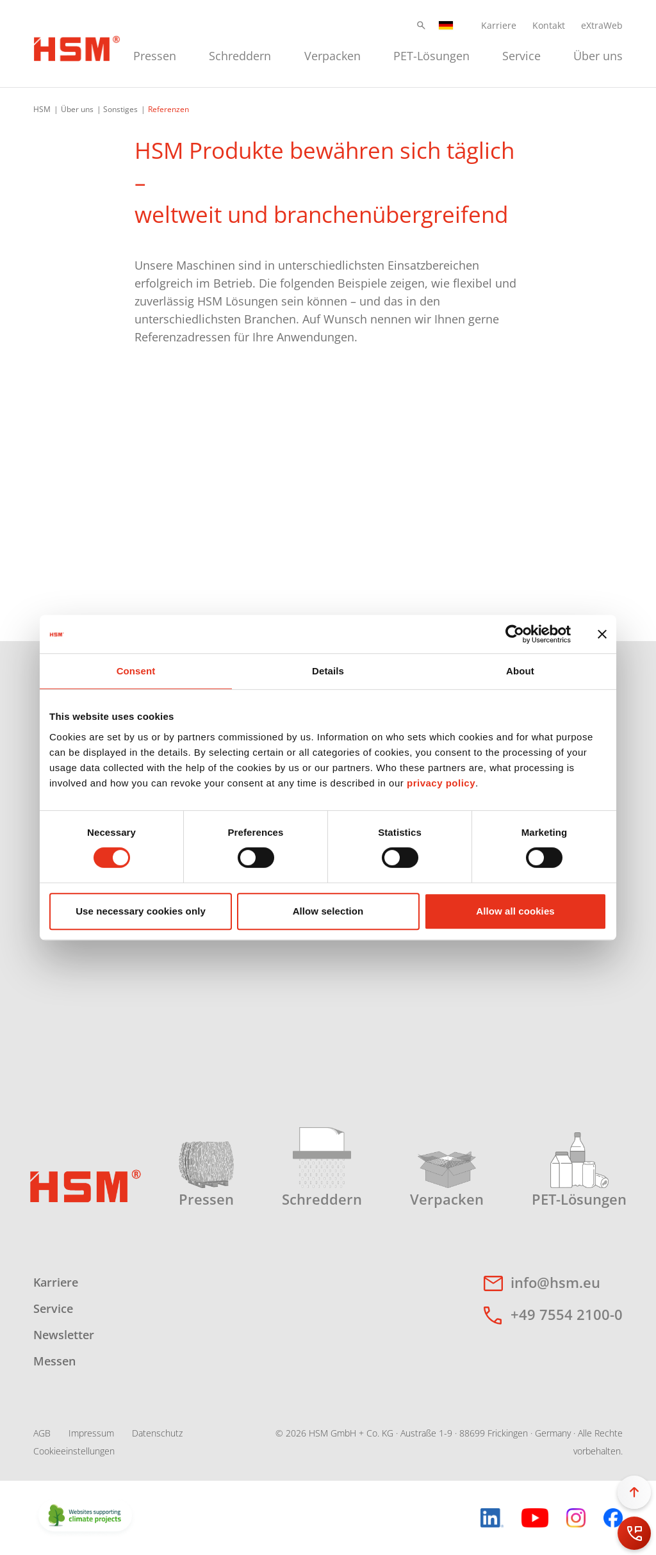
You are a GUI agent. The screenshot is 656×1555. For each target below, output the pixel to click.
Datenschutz (157, 1433)
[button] (421, 25)
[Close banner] (602, 634)
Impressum (91, 1433)
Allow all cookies (515, 911)
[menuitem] (154, 54)
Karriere (498, 25)
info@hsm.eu (555, 1282)
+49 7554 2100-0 (567, 1314)
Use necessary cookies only (141, 911)
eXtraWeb (602, 25)
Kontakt (548, 25)
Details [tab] (328, 670)
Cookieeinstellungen (74, 1451)
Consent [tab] (136, 670)
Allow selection (328, 911)
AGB (42, 1433)
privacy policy (441, 783)
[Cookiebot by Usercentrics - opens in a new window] (515, 634)
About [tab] (520, 670)
